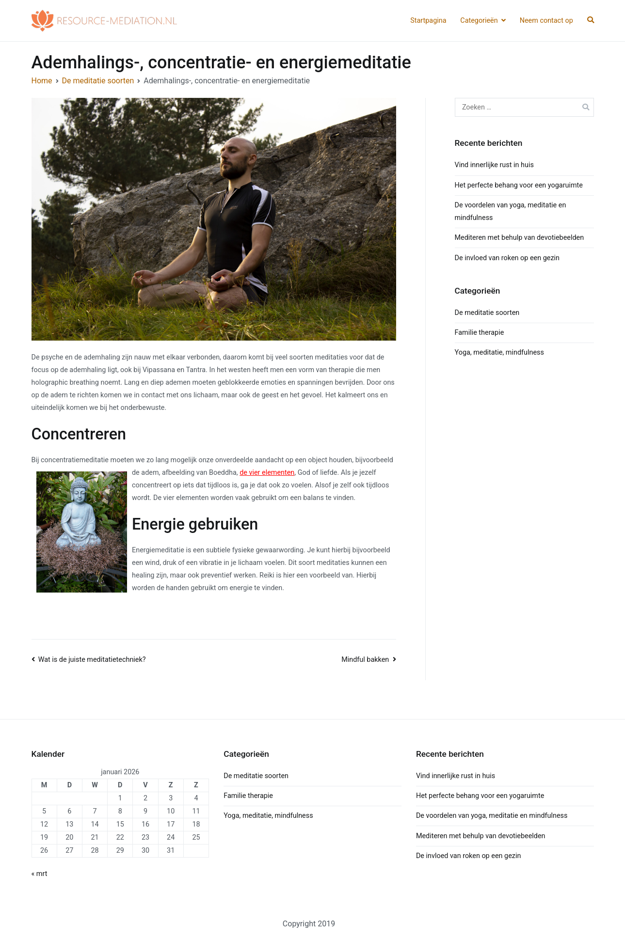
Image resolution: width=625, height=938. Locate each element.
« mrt (40, 874)
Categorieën (478, 20)
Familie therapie (479, 332)
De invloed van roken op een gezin (507, 258)
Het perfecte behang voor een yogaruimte (519, 185)
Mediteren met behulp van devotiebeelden (519, 238)
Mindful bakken (365, 660)
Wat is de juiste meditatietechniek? (92, 660)
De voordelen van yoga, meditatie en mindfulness (492, 816)
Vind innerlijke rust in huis (494, 165)
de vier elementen (267, 473)
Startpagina (428, 20)
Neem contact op (546, 20)
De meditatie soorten (487, 313)
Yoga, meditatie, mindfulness (499, 352)
